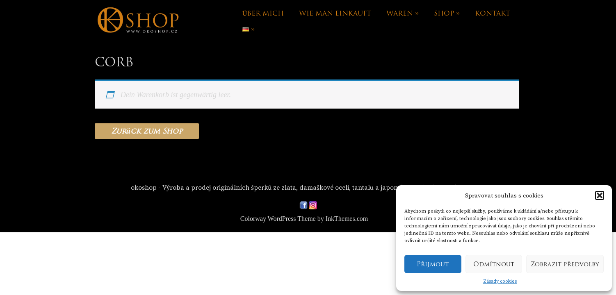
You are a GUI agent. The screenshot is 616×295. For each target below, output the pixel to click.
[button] (599, 195)
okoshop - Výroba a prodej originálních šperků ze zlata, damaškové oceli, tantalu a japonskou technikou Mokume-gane (309, 188)
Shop (447, 13)
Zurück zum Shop (147, 131)
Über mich (263, 13)
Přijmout (433, 264)
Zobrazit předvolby (565, 264)
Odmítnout (493, 264)
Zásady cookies (500, 281)
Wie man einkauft (335, 13)
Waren (402, 13)
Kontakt (492, 13)
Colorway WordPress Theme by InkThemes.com (304, 218)
